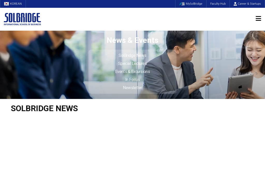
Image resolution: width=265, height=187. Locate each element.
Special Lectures (132, 63)
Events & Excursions (132, 71)
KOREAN (13, 3)
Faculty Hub (218, 3)
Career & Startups (247, 3)
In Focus (132, 79)
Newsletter (132, 87)
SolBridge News (132, 55)
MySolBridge (190, 3)
